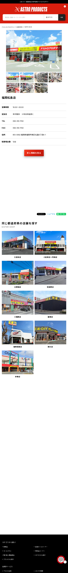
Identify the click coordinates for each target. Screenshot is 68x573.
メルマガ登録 (39, 571)
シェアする (51, 214)
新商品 (5, 547)
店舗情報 (19, 27)
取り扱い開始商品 (8, 555)
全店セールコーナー (41, 547)
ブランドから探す (8, 559)
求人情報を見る (34, 153)
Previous (8, 50)
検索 (62, 17)
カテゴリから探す (40, 555)
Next (60, 50)
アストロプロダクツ (8, 27)
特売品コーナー (40, 551)
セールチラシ (7, 551)
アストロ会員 (7, 571)
